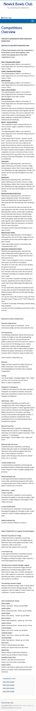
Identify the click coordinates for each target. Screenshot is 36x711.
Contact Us (30, 705)
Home (24, 705)
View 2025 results (8, 682)
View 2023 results (8, 691)
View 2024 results (8, 688)
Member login (6, 18)
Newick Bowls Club (18, 4)
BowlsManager (17, 708)
